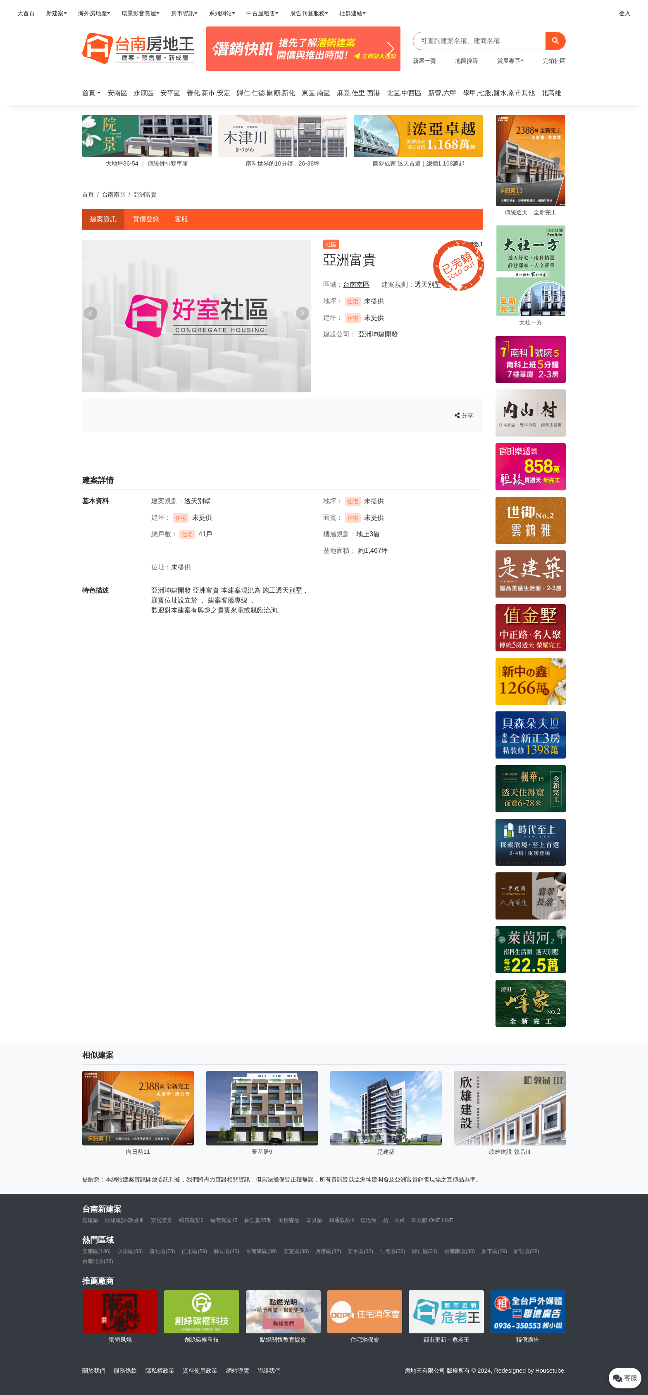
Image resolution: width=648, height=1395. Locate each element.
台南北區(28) (97, 1261)
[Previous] (216, 49)
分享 (464, 415)
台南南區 (113, 194)
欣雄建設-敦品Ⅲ (124, 1220)
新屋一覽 (424, 61)
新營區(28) (526, 1251)
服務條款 (125, 1370)
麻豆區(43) (226, 1251)
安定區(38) (296, 1251)
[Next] (390, 49)
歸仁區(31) (425, 1251)
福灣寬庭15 (223, 1220)
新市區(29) (494, 1251)
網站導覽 (237, 1370)
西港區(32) (328, 1251)
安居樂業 (161, 1220)
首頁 (88, 194)
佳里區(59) (194, 1251)
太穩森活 (289, 1220)
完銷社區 (554, 61)
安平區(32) (360, 1251)
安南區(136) (96, 1251)
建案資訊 (103, 219)
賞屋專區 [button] (508, 61)
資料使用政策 (200, 1370)
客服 (181, 219)
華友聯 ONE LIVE (432, 1220)
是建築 (90, 1220)
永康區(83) (130, 1251)
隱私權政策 (159, 1370)
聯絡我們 (269, 1370)
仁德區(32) (392, 1251)
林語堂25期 (258, 1220)
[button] (93, 93)
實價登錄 (146, 219)
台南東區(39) (261, 1251)
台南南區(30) (459, 1251)
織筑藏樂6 (191, 1220)
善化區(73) (162, 1251)
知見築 (314, 1220)
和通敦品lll (341, 1220)
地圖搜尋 (466, 61)
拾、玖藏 (394, 1220)
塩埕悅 (368, 1220)
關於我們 (93, 1370)
